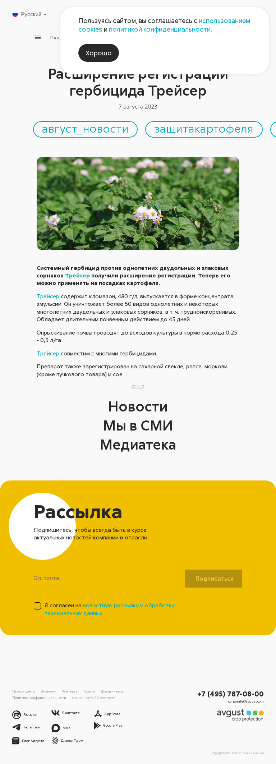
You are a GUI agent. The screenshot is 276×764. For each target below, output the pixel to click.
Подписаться (215, 578)
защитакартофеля (203, 128)
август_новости (85, 128)
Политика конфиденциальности (39, 697)
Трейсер (77, 275)
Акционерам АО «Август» (93, 697)
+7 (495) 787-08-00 (230, 693)
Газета (89, 691)
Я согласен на (110, 609)
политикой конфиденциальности (160, 29)
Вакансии (48, 691)
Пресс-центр (23, 691)
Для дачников (112, 691)
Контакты (70, 691)
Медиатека (138, 444)
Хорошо (99, 53)
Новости (138, 406)
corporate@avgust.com (246, 701)
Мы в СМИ (138, 425)
